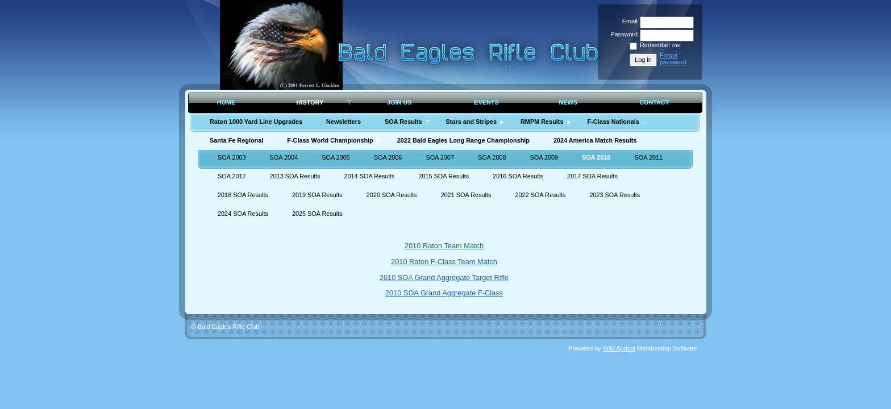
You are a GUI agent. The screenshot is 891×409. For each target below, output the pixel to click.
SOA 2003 (232, 157)
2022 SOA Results (540, 194)
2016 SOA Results (518, 176)
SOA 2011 (649, 157)
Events (486, 102)
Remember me (660, 44)
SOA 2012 (232, 176)
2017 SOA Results (592, 176)
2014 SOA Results (369, 176)
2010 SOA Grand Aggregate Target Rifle (444, 277)
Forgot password (673, 58)
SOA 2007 (440, 157)
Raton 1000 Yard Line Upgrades (256, 121)
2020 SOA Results (392, 194)
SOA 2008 (492, 157)
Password (622, 34)
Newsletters (343, 121)
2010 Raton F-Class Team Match (444, 261)
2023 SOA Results (614, 194)
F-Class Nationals (613, 121)
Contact (654, 102)
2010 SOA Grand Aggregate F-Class (444, 293)
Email (628, 21)
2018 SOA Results (243, 194)
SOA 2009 (544, 157)
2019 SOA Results (317, 194)
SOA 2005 (336, 157)
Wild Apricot (619, 348)
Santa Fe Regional (236, 140)
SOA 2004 (284, 157)
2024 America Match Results (594, 140)
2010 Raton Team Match (444, 245)
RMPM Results (542, 121)
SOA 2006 (388, 157)
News (568, 102)
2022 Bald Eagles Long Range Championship (463, 140)
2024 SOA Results (243, 213)
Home (226, 102)
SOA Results (403, 121)
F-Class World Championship (330, 140)
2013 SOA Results (295, 176)
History (310, 102)
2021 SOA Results (466, 194)
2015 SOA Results (443, 176)
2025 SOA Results (317, 213)
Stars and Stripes (471, 121)
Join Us (399, 102)
